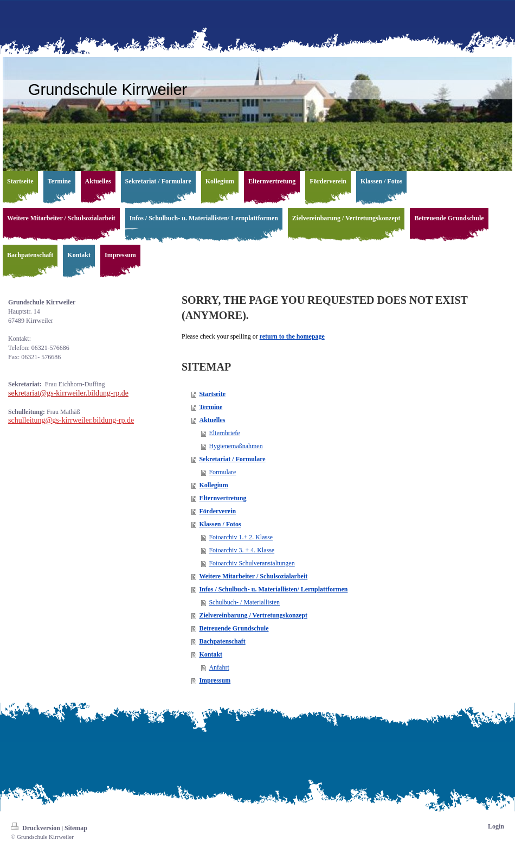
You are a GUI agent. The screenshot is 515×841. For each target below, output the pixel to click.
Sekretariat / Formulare (232, 459)
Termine (210, 407)
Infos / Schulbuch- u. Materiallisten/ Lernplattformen (273, 589)
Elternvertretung (222, 498)
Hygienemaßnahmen (235, 446)
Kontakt (210, 654)
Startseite (212, 394)
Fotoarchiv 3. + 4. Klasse (241, 550)
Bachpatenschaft (222, 641)
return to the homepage (292, 336)
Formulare (222, 472)
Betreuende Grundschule (233, 628)
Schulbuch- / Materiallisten (244, 602)
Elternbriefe (224, 433)
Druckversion (36, 828)
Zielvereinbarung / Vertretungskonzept (253, 615)
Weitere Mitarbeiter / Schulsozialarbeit (253, 576)
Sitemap (76, 828)
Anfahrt (219, 667)
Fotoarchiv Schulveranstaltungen (251, 563)
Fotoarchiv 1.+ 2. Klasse (241, 537)
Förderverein (217, 511)
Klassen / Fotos (220, 524)
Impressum (214, 680)
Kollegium (213, 485)
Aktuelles (212, 420)
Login (496, 826)
